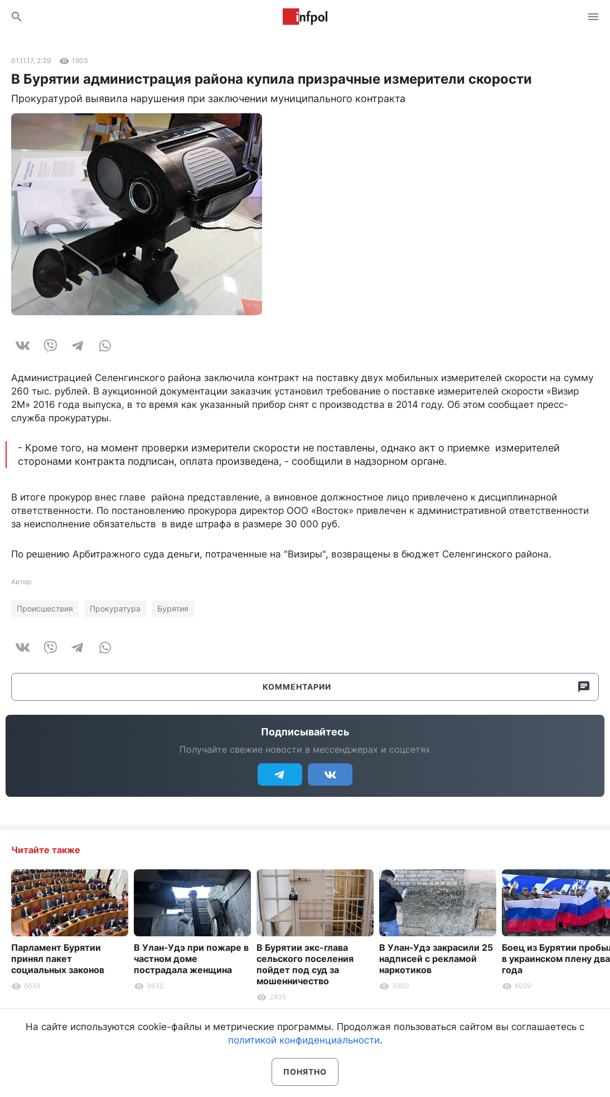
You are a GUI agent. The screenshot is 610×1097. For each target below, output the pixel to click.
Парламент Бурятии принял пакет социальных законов (57, 958)
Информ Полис (305, 17)
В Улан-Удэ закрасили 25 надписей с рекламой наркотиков (436, 958)
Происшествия (45, 608)
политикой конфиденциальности (304, 1040)
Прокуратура (115, 608)
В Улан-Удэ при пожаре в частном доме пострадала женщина (191, 958)
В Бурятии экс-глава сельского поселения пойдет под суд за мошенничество (305, 964)
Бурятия (172, 608)
